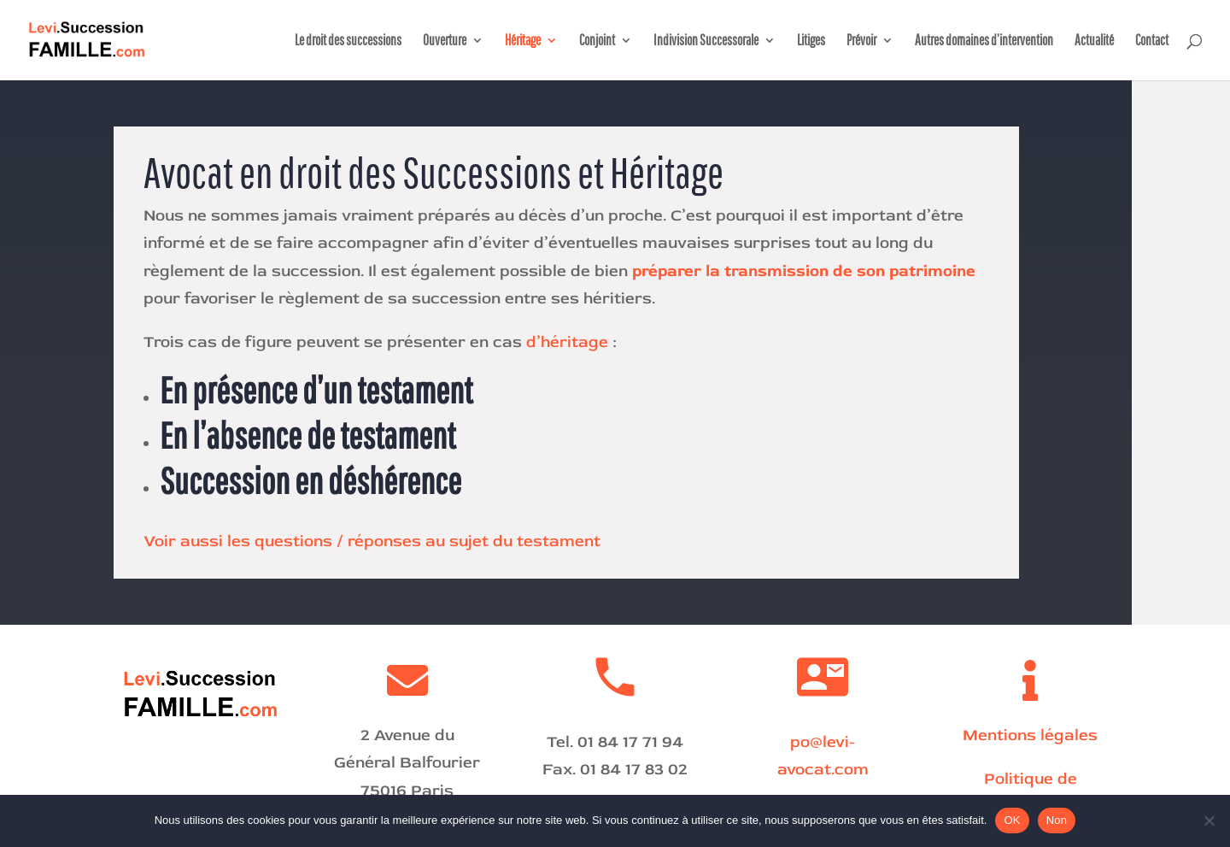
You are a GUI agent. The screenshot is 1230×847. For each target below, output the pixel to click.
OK (1012, 820)
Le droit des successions (348, 41)
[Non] (1208, 820)
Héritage (523, 41)
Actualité (1094, 41)
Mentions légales (1030, 735)
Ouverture (444, 41)
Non (1057, 820)
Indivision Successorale (705, 41)
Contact (1151, 41)
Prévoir (861, 41)
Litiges (811, 41)
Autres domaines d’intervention (984, 41)
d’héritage (567, 342)
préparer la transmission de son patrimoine (803, 271)
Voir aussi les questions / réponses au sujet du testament (372, 541)
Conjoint (597, 41)
